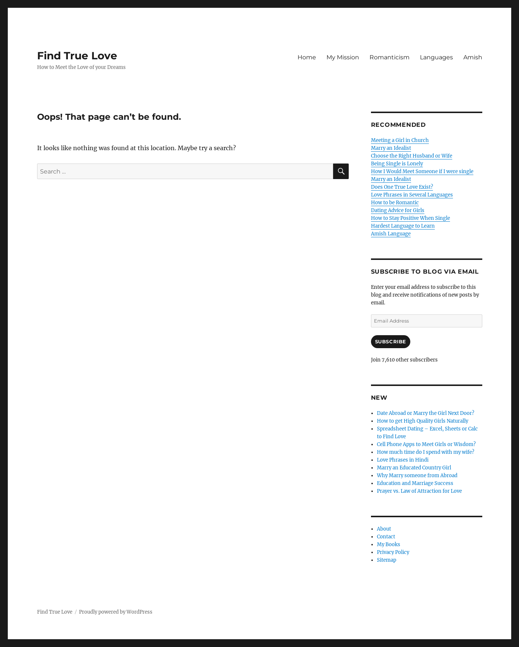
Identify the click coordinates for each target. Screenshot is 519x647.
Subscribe (390, 341)
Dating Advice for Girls (397, 210)
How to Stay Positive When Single (410, 218)
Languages (436, 57)
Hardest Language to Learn (403, 226)
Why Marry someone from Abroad (417, 475)
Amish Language (391, 234)
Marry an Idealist (391, 148)
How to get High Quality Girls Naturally (422, 421)
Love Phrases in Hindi (402, 460)
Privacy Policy (393, 552)
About (384, 529)
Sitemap (386, 560)
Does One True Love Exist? (402, 187)
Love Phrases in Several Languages (412, 195)
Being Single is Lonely (397, 164)
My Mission (342, 57)
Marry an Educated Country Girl (414, 468)
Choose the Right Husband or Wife (411, 156)
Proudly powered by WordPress (115, 612)
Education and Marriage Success (415, 483)
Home (307, 57)
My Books (388, 544)
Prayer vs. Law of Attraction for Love (419, 491)
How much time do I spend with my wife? (425, 452)
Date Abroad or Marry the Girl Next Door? (425, 413)
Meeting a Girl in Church (400, 140)
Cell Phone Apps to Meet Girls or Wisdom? (426, 444)
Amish (472, 57)
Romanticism (389, 57)
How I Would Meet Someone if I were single (422, 171)
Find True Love (77, 55)
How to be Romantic (395, 202)
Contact (386, 537)
